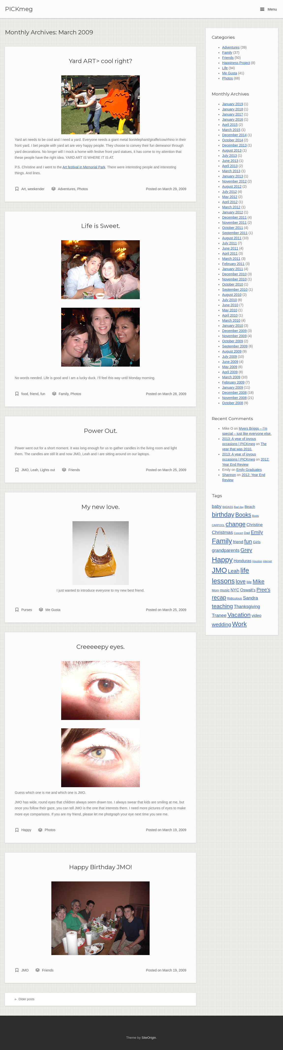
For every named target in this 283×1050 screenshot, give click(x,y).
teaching (222, 606)
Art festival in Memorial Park (83, 167)
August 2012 (231, 186)
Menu (268, 9)
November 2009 (234, 336)
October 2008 (232, 403)
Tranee (219, 615)
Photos (82, 189)
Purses (26, 610)
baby (216, 506)
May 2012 (229, 197)
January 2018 (232, 109)
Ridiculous (234, 598)
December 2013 (234, 145)
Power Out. (100, 430)
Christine (254, 524)
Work (239, 624)
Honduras (242, 560)
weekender (36, 189)
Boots (255, 515)
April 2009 (230, 372)
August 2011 (231, 238)
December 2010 (234, 274)
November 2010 (234, 279)
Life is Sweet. (100, 225)
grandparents (225, 550)
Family (64, 394)
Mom (215, 590)
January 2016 (232, 119)
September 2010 (235, 290)
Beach (250, 507)
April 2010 (230, 315)
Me (249, 582)
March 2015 (231, 130)
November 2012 (234, 181)
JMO (25, 470)
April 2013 (230, 166)
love (241, 581)
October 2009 (232, 341)
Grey (246, 550)
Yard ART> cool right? (100, 61)
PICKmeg (19, 9)
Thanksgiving (247, 606)
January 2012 (232, 212)
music (224, 590)
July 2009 (229, 357)
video (256, 615)
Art (23, 189)
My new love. (100, 506)
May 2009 (229, 367)
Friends (74, 470)
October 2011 (232, 228)
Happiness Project (236, 63)
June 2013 (230, 161)
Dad (247, 533)
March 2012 (231, 207)
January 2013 (232, 176)
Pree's (263, 589)
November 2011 (234, 223)
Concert (238, 533)
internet (267, 561)
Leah (34, 470)
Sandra (250, 597)
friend (34, 394)
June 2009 (230, 362)
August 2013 (231, 150)
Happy (26, 830)
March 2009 (231, 377)
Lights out (47, 470)
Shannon (229, 475)
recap (219, 597)
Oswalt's (247, 590)
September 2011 (235, 233)
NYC (235, 590)
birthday (223, 514)
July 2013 (229, 156)
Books (243, 515)
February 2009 (233, 382)
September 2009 (235, 346)
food (24, 394)
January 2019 (232, 104)
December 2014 (234, 135)
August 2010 (231, 295)
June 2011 (230, 248)
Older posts (24, 999)
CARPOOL (218, 525)
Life (225, 68)
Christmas (222, 532)
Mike (258, 581)
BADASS (227, 506)
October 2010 (232, 284)
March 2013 (231, 171)
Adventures (66, 189)
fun (43, 394)
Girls (256, 542)
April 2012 (230, 202)
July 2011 (229, 243)
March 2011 (231, 259)
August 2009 (231, 351)
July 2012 (229, 192)
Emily (257, 532)
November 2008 (234, 398)
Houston (257, 561)
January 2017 (232, 114)
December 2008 (234, 393)
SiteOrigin (149, 1037)
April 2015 (230, 125)
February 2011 (233, 264)
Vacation (239, 614)
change (235, 524)
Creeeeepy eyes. (100, 646)
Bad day (239, 506)
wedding (221, 624)
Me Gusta (52, 610)
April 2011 (230, 253)
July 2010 (229, 300)
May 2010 (229, 310)
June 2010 (230, 305)
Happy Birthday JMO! (100, 867)
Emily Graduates (249, 470)
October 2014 (232, 140)
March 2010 (231, 320)
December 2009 (234, 331)
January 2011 (232, 269)
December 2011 (234, 217)
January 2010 (232, 326)
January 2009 (232, 387)
